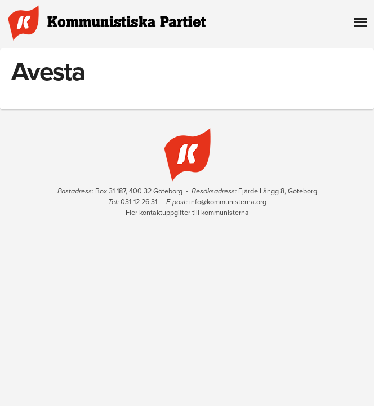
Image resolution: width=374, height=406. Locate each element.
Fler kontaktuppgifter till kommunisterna (187, 212)
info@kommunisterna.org (227, 201)
